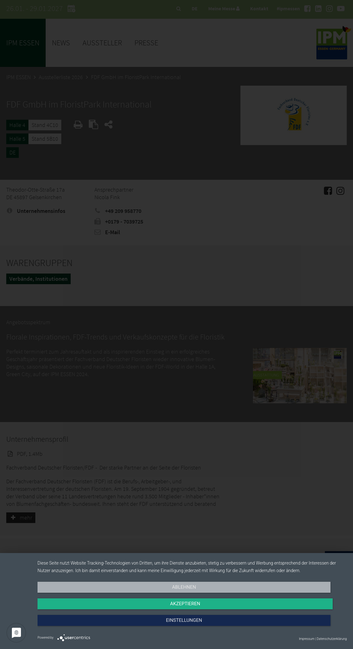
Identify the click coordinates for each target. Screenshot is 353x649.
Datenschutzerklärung (332, 639)
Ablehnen (84, 626)
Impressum (307, 639)
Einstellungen (300, 626)
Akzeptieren (192, 626)
